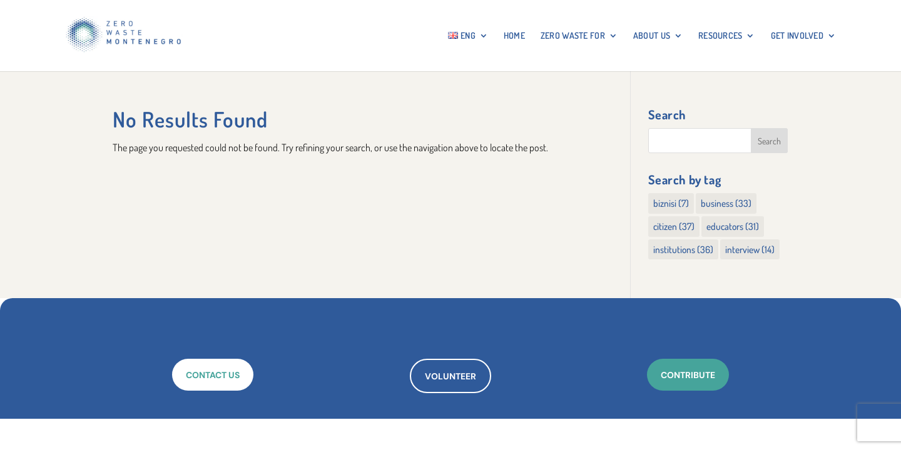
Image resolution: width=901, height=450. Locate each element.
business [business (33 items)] (726, 203)
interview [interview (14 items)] (750, 249)
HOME (514, 36)
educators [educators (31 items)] (732, 226)
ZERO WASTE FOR (573, 36)
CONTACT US (213, 375)
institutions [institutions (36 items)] (683, 249)
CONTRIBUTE (688, 375)
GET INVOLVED (797, 36)
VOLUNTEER (450, 376)
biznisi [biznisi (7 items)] (671, 203)
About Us (651, 36)
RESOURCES (720, 36)
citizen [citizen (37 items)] (674, 226)
